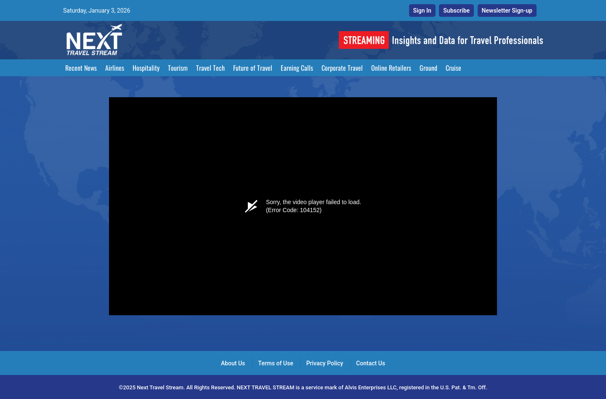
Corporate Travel (342, 68)
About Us (233, 363)
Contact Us (370, 363)
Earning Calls (297, 68)
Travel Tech (210, 68)
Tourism (178, 68)
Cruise (453, 68)
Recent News (81, 68)
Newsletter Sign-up (507, 10)
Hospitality (146, 68)
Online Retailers (391, 68)
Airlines (114, 68)
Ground (428, 68)
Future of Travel (252, 68)
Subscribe (456, 10)
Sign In (422, 10)
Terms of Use (275, 363)
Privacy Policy (324, 363)
